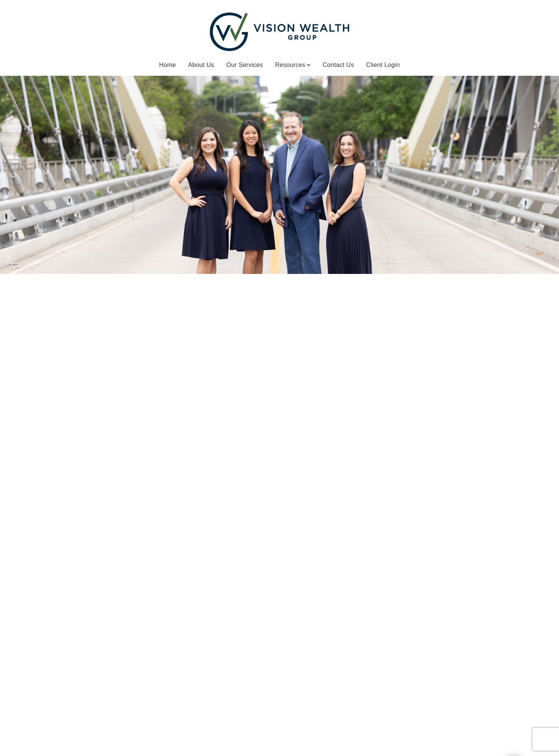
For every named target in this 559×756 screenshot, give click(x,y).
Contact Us (338, 65)
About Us (201, 65)
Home (167, 65)
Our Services (244, 65)
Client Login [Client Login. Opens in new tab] (383, 65)
